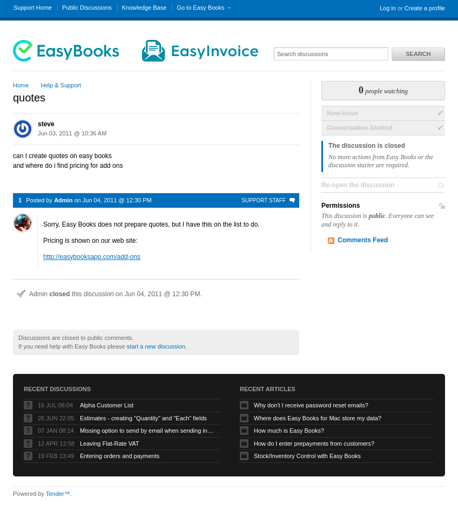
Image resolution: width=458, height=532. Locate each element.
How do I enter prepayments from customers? (314, 443)
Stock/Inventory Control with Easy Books (307, 456)
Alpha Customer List (106, 405)
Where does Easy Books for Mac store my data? (317, 418)
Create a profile (425, 8)
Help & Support (61, 85)
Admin (63, 200)
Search (418, 54)
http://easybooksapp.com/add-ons (91, 257)
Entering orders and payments (119, 456)
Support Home (33, 7)
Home (21, 85)
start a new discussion (156, 346)
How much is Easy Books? (289, 430)
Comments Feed (363, 240)
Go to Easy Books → (204, 7)
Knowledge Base (144, 7)
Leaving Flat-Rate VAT (109, 443)
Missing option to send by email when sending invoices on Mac (147, 430)
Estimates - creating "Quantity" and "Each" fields (143, 418)
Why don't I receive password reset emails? (311, 405)
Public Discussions (87, 7)
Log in (388, 8)
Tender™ (58, 493)
